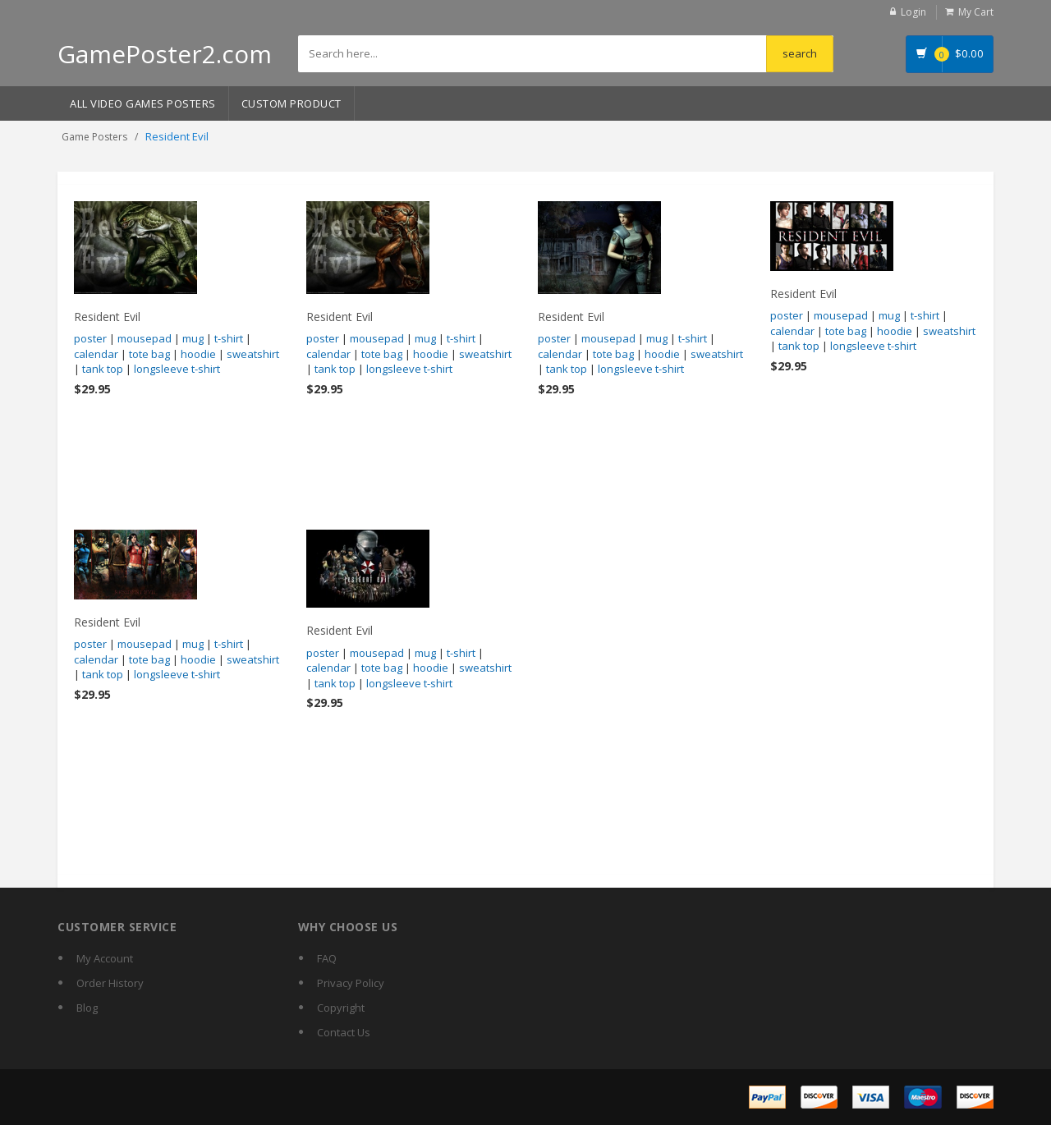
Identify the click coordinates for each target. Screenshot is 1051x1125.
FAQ (327, 958)
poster (90, 338)
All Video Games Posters (143, 103)
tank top (102, 368)
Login (913, 12)
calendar (96, 354)
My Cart (976, 12)
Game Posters (94, 137)
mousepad (144, 338)
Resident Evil (107, 316)
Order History (110, 983)
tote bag (149, 354)
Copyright (341, 1007)
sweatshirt (253, 354)
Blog (87, 1007)
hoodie (198, 354)
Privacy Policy (350, 983)
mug (193, 338)
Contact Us (343, 1032)
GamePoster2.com (164, 54)
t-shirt (228, 338)
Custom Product (291, 103)
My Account (104, 958)
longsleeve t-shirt (177, 368)
